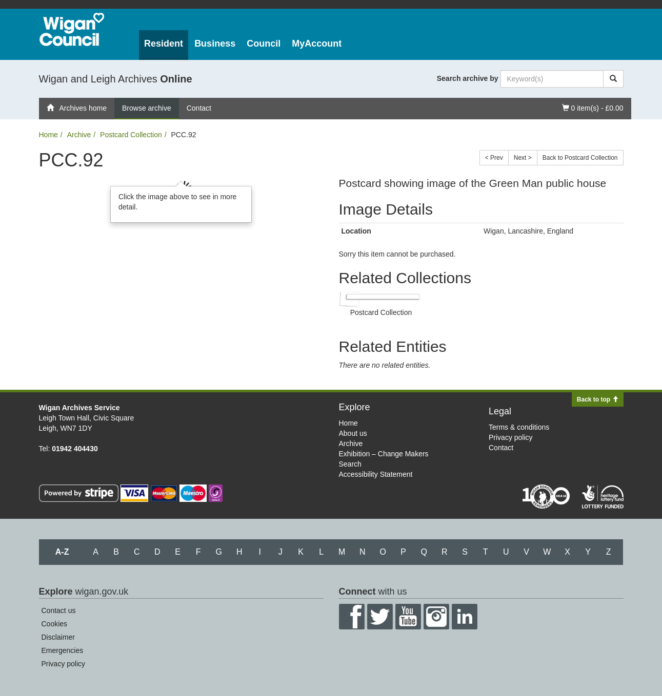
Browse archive (146, 108)
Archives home (77, 108)
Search (350, 464)
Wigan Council (72, 29)
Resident (163, 43)
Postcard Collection (131, 135)
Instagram (436, 616)
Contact (199, 108)
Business (214, 43)
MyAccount (317, 43)
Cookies (55, 624)
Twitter (380, 616)
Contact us (59, 610)
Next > (523, 157)
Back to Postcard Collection (580, 157)
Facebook (352, 616)
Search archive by (467, 78)
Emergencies (63, 650)
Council (263, 43)
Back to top (597, 399)
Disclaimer (58, 637)
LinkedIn (464, 616)
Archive (79, 135)
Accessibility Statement (376, 474)
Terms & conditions (519, 427)
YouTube (408, 616)
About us (353, 433)
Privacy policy (511, 437)
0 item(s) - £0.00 (592, 107)
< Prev (494, 157)
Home (48, 135)
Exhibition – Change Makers (384, 454)
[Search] (613, 79)
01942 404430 (75, 449)
